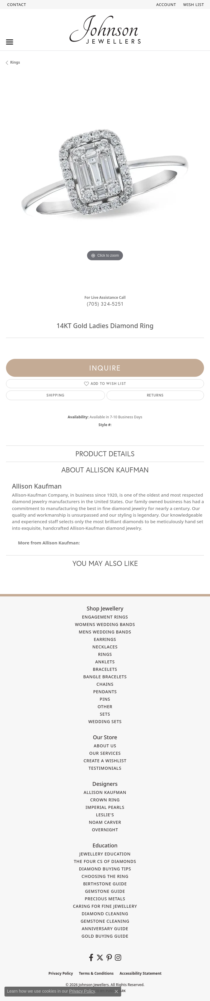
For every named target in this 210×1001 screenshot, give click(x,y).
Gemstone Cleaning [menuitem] (104, 921)
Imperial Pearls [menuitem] (105, 807)
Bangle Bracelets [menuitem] (105, 676)
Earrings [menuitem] (105, 639)
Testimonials (105, 768)
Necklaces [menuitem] (105, 647)
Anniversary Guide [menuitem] (105, 928)
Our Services (105, 753)
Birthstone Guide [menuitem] (105, 884)
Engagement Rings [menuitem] (105, 617)
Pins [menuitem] (105, 699)
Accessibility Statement (141, 973)
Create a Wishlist (105, 760)
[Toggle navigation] (9, 41)
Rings (15, 62)
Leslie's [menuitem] (105, 815)
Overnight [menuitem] (105, 829)
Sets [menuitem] (105, 714)
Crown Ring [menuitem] (105, 800)
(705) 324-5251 (105, 304)
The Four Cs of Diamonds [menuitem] (105, 861)
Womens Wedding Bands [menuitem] (105, 624)
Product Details (105, 453)
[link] (16, 4)
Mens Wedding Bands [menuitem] (105, 632)
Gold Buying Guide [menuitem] (105, 936)
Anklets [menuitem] (105, 662)
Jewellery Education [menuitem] (105, 854)
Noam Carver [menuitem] (105, 822)
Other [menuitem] (105, 706)
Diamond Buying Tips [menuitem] (105, 869)
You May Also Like (105, 563)
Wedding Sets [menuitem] (105, 721)
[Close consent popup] (116, 991)
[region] (105, 182)
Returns (155, 395)
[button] (165, 4)
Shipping (55, 395)
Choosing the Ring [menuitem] (105, 876)
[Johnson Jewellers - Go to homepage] (105, 29)
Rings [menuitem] (105, 654)
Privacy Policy (60, 973)
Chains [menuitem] (105, 684)
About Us (105, 746)
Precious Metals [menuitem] (105, 898)
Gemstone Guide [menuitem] (105, 891)
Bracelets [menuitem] (105, 669)
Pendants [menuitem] (105, 691)
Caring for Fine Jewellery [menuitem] (105, 906)
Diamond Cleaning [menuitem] (105, 913)
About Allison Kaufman (105, 470)
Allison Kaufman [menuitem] (105, 792)
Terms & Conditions (96, 973)
